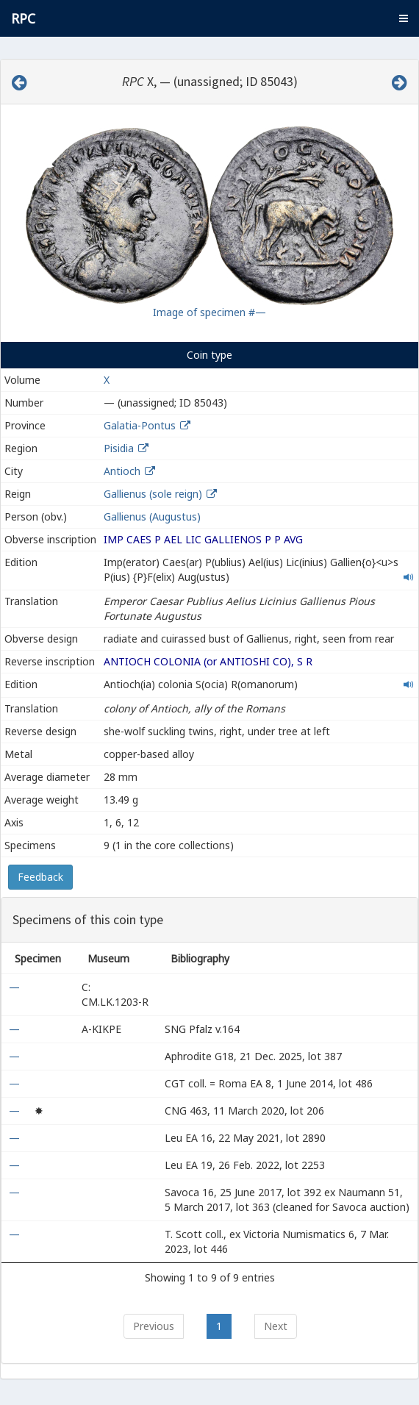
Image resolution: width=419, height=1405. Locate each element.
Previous (153, 1326)
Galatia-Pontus (140, 425)
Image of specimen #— (209, 312)
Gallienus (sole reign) (153, 494)
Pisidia (119, 448)
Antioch (122, 471)
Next (275, 1326)
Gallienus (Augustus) (152, 516)
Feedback (40, 877)
